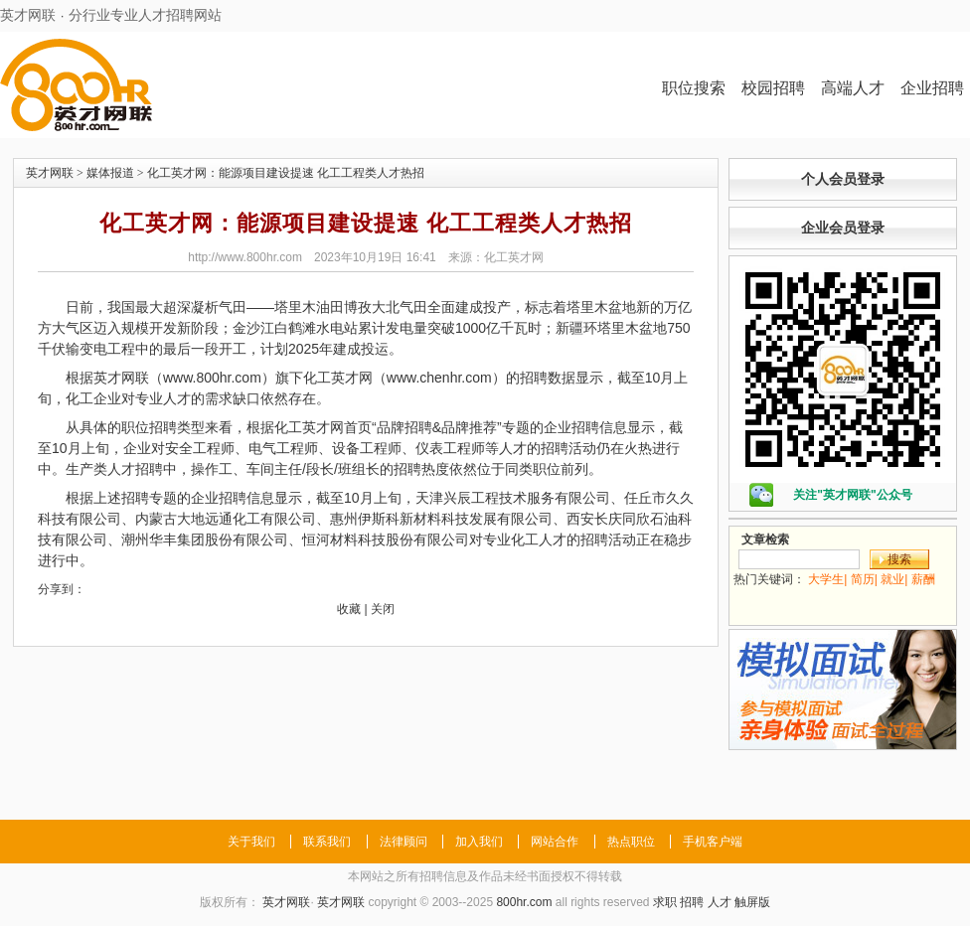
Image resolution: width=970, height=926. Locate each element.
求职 (665, 902)
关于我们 (251, 842)
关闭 (383, 609)
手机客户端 (712, 842)
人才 (719, 902)
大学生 (826, 579)
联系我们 (327, 842)
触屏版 (752, 902)
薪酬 (923, 579)
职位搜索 (694, 87)
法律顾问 (403, 842)
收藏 (349, 609)
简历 (863, 579)
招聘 (692, 902)
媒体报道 (110, 173)
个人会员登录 (843, 179)
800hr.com (524, 902)
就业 (892, 579)
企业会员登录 (843, 227)
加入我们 (479, 842)
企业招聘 (932, 87)
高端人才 (853, 87)
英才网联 (50, 173)
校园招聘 (773, 87)
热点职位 (631, 842)
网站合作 (554, 842)
